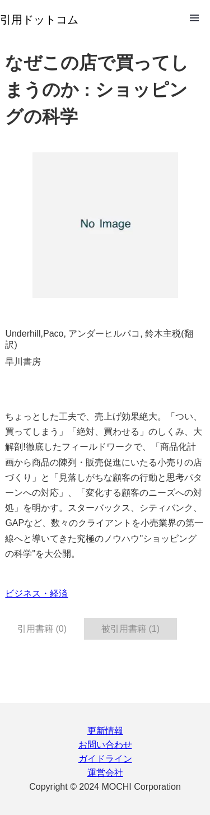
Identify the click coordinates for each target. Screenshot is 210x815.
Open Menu (194, 18)
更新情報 (105, 730)
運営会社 (105, 772)
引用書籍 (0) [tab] (42, 629)
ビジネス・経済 (36, 593)
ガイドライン (105, 758)
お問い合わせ (105, 744)
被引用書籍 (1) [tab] (130, 629)
